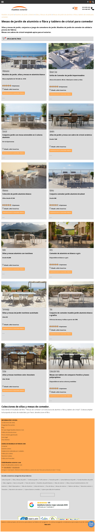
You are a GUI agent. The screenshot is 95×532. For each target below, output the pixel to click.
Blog (3, 427)
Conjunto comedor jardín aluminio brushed (67, 194)
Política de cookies (7, 453)
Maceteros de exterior (16, 489)
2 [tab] (22, 69)
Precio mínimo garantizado (9, 435)
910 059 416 (86, 7)
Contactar (4, 446)
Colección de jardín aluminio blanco (16, 194)
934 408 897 (86, 9)
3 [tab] (24, 69)
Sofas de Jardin (6, 480)
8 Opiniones (16, 86)
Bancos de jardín (18, 483)
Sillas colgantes (7, 483)
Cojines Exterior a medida (32, 489)
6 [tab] (76, 70)
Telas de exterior (30, 483)
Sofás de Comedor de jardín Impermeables (67, 75)
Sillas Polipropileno (14, 486)
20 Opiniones (63, 87)
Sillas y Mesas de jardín (43, 15)
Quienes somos (6, 449)
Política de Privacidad (8, 458)
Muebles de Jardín (8, 15)
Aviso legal (5, 437)
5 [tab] (28, 69)
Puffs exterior (43, 480)
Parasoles (4, 489)
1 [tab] (20, 69)
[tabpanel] (23, 56)
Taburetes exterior (86, 486)
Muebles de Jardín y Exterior (24, 15)
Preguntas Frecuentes (8, 425)
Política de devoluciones (9, 432)
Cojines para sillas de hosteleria (50, 489)
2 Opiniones (63, 265)
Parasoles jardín (54, 480)
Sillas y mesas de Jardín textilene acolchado (20, 313)
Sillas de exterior (59, 483)
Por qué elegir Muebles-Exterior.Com (13, 430)
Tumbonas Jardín (33, 480)
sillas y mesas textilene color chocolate (18, 375)
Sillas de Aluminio (27, 486)
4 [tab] (26, 69)
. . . (3, 98)
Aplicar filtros (13, 39)
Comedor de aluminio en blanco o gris (65, 253)
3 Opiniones (16, 205)
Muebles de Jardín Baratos (45, 483)
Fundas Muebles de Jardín (85, 480)
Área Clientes (6, 440)
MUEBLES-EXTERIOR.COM (17, 444)
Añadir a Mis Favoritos (10, 89)
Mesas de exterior (61, 486)
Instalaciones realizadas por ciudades (13, 451)
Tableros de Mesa (73, 486)
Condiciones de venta (8, 422)
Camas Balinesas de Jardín (68, 480)
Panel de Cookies (7, 456)
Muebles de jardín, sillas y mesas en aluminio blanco (23, 74)
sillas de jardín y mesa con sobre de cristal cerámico (71, 135)
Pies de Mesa (50, 486)
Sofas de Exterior (39, 486)
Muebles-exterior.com (13, 462)
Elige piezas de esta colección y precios (13, 93)
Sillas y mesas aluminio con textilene (17, 253)
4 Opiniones (63, 205)
